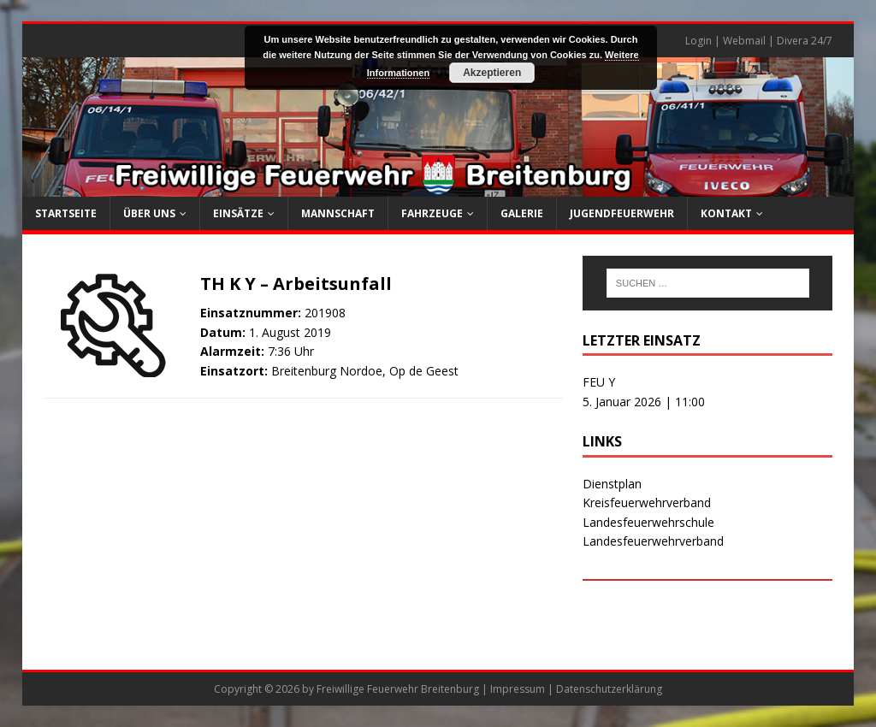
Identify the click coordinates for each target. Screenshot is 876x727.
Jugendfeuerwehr (622, 213)
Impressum (517, 689)
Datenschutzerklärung (609, 689)
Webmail (744, 40)
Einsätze (238, 213)
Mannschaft (338, 213)
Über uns (149, 213)
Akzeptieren (492, 73)
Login (698, 40)
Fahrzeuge (432, 213)
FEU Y (599, 382)
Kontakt (726, 213)
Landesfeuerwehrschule (648, 522)
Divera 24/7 (804, 40)
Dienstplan (612, 484)
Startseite (66, 213)
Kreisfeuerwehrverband (647, 502)
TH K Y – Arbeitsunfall (296, 283)
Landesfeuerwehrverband (653, 541)
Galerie (521, 213)
